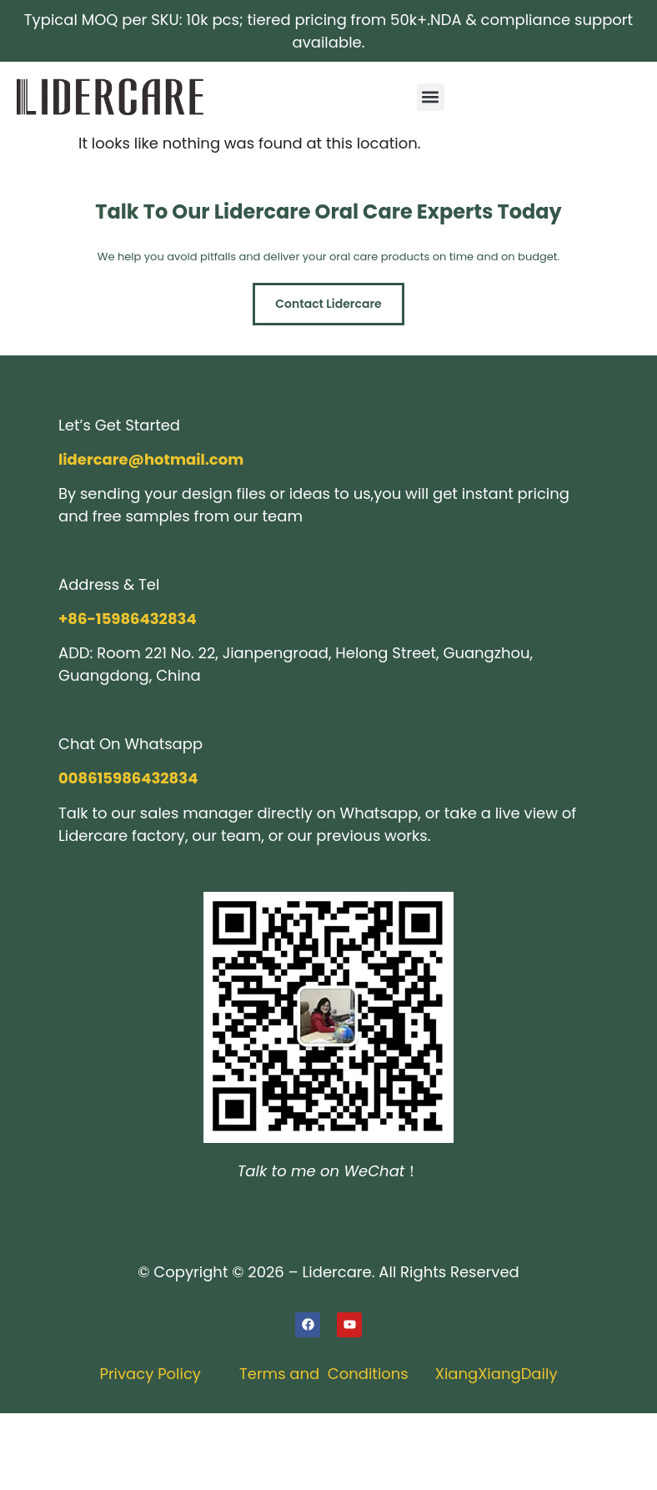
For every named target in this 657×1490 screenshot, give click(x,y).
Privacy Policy (150, 1373)
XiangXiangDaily (496, 1373)
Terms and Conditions (324, 1373)
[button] (430, 97)
